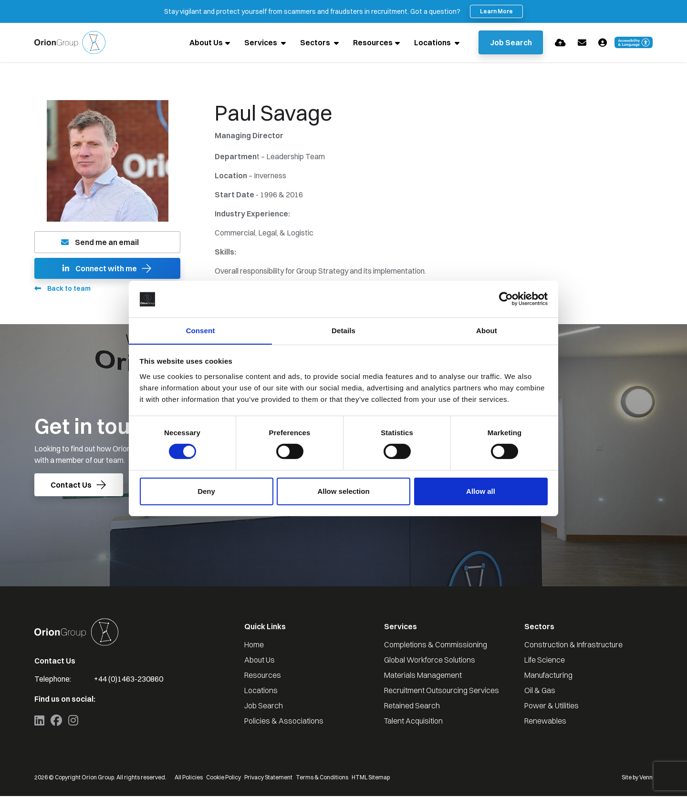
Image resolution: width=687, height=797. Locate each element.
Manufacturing (548, 676)
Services (259, 43)
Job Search (263, 706)
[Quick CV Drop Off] (560, 42)
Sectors (313, 43)
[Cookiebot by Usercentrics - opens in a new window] (506, 299)
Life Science (544, 660)
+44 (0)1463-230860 (128, 680)
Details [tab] (343, 330)
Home (254, 645)
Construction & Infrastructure (573, 645)
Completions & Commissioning (435, 645)
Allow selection (343, 491)
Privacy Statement (268, 778)
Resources (370, 43)
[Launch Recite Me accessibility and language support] (633, 43)
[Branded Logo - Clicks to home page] (69, 42)
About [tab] (486, 330)
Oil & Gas (539, 691)
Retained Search (412, 706)
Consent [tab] (200, 330)
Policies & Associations (283, 721)
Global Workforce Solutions (429, 660)
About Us (203, 43)
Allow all (480, 491)
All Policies (189, 778)
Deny (206, 491)
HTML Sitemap (371, 778)
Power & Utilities (551, 706)
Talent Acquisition (413, 721)
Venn (646, 778)
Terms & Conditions (322, 778)
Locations (431, 43)
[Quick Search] (509, 43)
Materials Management (423, 676)
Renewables (545, 721)
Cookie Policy (223, 778)
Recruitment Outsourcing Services (441, 691)
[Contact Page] (582, 42)
